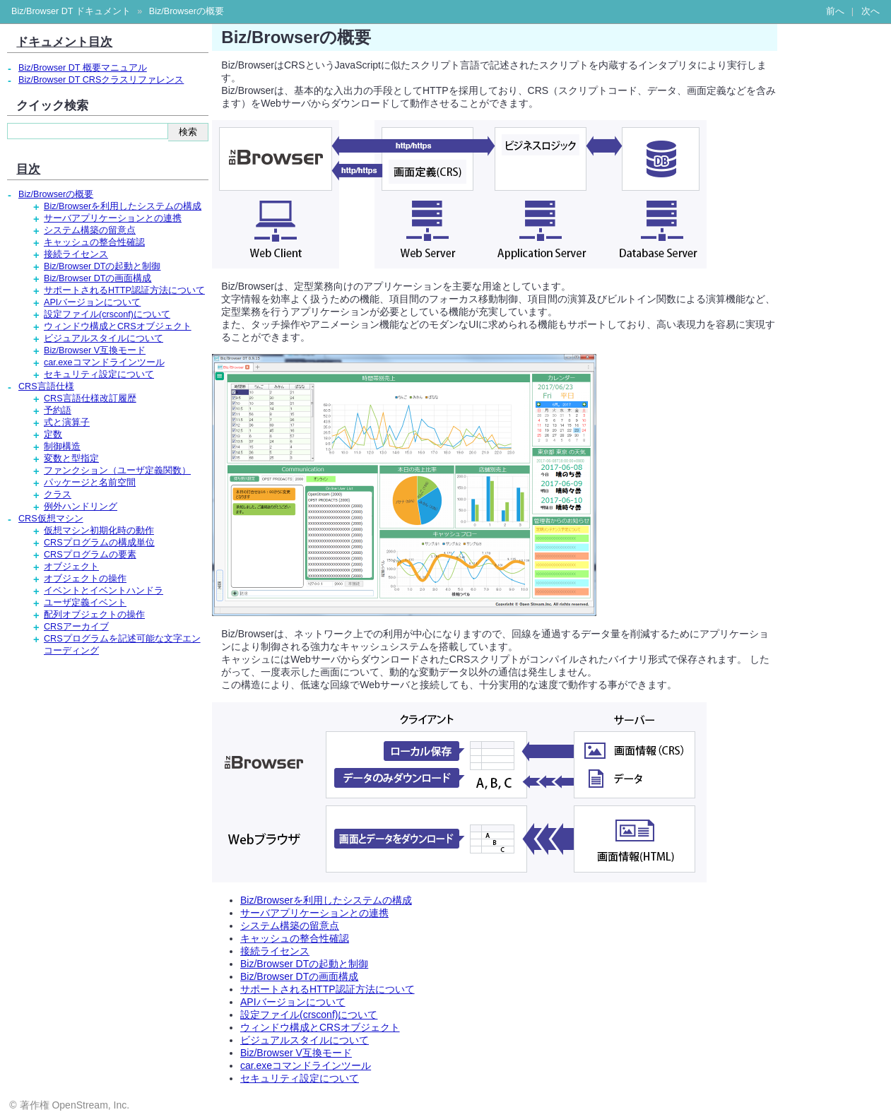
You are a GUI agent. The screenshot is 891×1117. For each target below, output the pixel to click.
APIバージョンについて (293, 1001)
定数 (53, 434)
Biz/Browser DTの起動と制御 (304, 963)
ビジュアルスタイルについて (304, 1040)
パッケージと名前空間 (90, 482)
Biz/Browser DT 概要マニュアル (82, 68)
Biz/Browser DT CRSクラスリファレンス (101, 80)
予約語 (57, 410)
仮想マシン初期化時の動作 (99, 531)
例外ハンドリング (80, 507)
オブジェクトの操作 (85, 579)
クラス (57, 495)
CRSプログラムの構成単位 (99, 543)
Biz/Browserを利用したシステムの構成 (326, 900)
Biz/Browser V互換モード (296, 1052)
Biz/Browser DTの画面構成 (299, 976)
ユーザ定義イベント (85, 603)
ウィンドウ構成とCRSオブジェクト (320, 1027)
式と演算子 (67, 422)
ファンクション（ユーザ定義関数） (117, 470)
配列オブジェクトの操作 (94, 615)
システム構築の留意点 (289, 925)
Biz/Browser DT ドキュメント (71, 11)
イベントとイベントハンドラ (103, 591)
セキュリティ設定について (299, 1078)
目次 (28, 169)
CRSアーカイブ (76, 627)
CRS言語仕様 (46, 386)
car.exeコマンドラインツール (305, 1065)
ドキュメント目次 (64, 42)
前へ (835, 11)
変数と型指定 (71, 458)
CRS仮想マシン (50, 519)
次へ (870, 11)
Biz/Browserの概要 (186, 11)
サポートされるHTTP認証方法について (327, 989)
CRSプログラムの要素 (90, 555)
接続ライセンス (274, 951)
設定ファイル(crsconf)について (308, 1014)
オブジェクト (71, 567)
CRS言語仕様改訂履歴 (90, 398)
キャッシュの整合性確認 (294, 938)
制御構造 (62, 446)
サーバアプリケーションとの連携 (314, 912)
